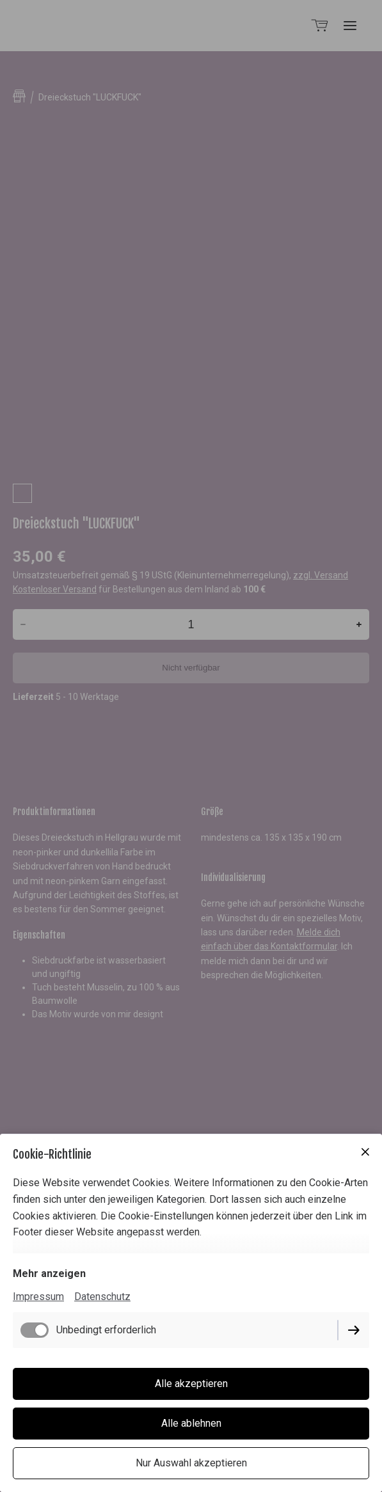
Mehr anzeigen (49, 1273)
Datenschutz (102, 1296)
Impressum (38, 1296)
